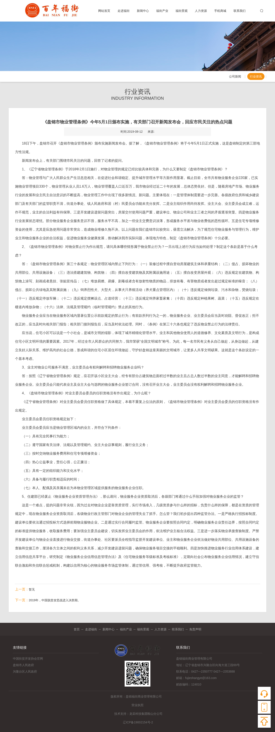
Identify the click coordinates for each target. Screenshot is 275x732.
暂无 (32, 589)
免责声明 (195, 629)
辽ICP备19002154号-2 (137, 722)
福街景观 (182, 11)
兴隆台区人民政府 (25, 671)
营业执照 (137, 705)
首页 (77, 629)
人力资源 (201, 11)
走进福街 (124, 11)
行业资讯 (256, 76)
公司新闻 (235, 76)
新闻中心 (143, 11)
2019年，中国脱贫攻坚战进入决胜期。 (55, 600)
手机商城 (220, 11)
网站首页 (104, 11)
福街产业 (162, 11)
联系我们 (240, 11)
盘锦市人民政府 (23, 665)
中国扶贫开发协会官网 (28, 658)
